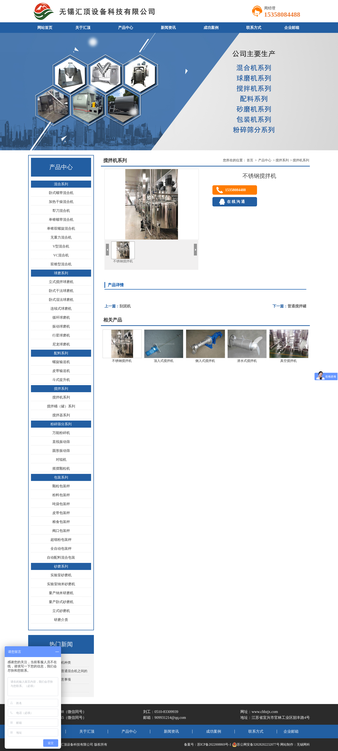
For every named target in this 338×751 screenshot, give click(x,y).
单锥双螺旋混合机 (61, 228)
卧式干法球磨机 (61, 291)
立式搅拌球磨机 (61, 282)
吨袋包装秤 (61, 504)
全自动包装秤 (61, 548)
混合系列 (61, 184)
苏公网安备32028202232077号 (256, 744)
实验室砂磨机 (61, 575)
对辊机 (61, 459)
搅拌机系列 (61, 397)
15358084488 (235, 190)
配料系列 (61, 353)
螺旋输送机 (61, 362)
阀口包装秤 (61, 531)
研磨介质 (61, 620)
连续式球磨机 (61, 308)
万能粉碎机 (61, 433)
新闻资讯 (168, 28)
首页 (250, 160)
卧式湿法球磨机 (61, 300)
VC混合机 (61, 255)
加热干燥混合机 (61, 202)
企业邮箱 (291, 28)
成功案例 (211, 28)
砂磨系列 (61, 566)
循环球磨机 (61, 317)
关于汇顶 (82, 28)
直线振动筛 (61, 442)
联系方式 (253, 28)
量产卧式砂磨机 (61, 602)
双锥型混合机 (61, 264)
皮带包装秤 (61, 513)
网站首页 (44, 28)
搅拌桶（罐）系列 (61, 406)
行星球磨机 (61, 335)
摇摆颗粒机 (61, 468)
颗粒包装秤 (61, 486)
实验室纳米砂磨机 (61, 584)
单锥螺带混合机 (61, 219)
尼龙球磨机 (61, 344)
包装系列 (61, 477)
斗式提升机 (61, 380)
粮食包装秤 (61, 522)
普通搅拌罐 (297, 306)
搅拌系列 (61, 389)
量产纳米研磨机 (61, 593)
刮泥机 (125, 306)
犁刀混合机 (61, 211)
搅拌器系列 (61, 415)
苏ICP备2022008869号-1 (214, 744)
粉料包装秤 (61, 495)
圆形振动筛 (61, 451)
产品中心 (125, 28)
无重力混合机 (61, 237)
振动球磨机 (61, 326)
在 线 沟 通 (235, 202)
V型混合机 (61, 246)
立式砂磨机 (61, 611)
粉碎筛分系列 (61, 424)
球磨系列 (61, 273)
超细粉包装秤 (61, 540)
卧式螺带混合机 (61, 193)
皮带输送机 (61, 371)
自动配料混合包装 (61, 557)
